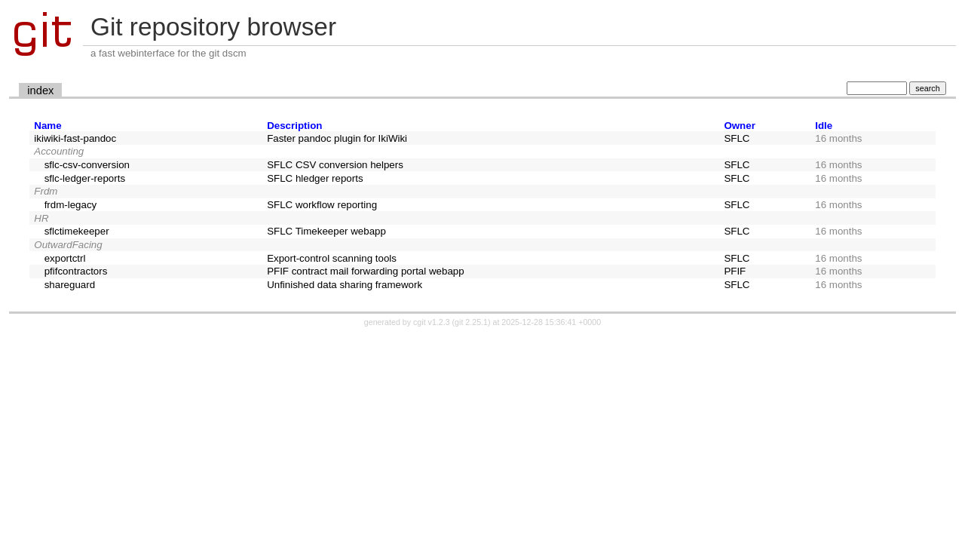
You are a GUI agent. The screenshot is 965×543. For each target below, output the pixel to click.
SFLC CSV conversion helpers (335, 164)
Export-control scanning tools (332, 258)
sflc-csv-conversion (87, 164)
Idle (823, 125)
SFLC (736, 138)
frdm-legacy (70, 204)
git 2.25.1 (471, 322)
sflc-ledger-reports (84, 178)
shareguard (69, 284)
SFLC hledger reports (315, 178)
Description (294, 125)
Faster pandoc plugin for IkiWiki (337, 138)
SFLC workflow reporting (322, 204)
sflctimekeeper (76, 231)
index (40, 90)
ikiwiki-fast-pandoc (75, 138)
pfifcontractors (76, 271)
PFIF (735, 271)
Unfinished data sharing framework (344, 284)
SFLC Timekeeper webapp (326, 231)
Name (47, 125)
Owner (739, 125)
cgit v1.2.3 (431, 322)
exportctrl (65, 258)
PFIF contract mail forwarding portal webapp (365, 271)
